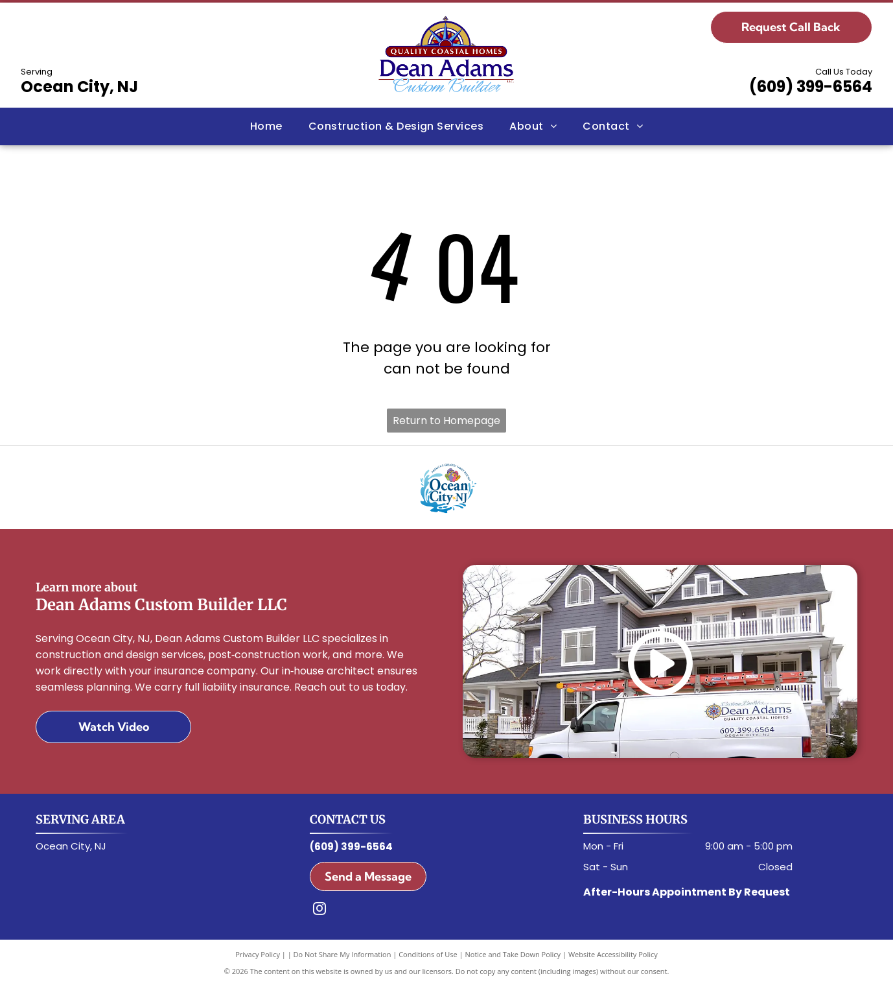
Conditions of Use (428, 954)
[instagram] (319, 910)
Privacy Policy (257, 954)
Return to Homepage (446, 420)
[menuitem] (266, 126)
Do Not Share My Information (342, 954)
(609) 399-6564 (810, 86)
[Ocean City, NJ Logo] (446, 487)
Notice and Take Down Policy (513, 954)
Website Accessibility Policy (613, 954)
